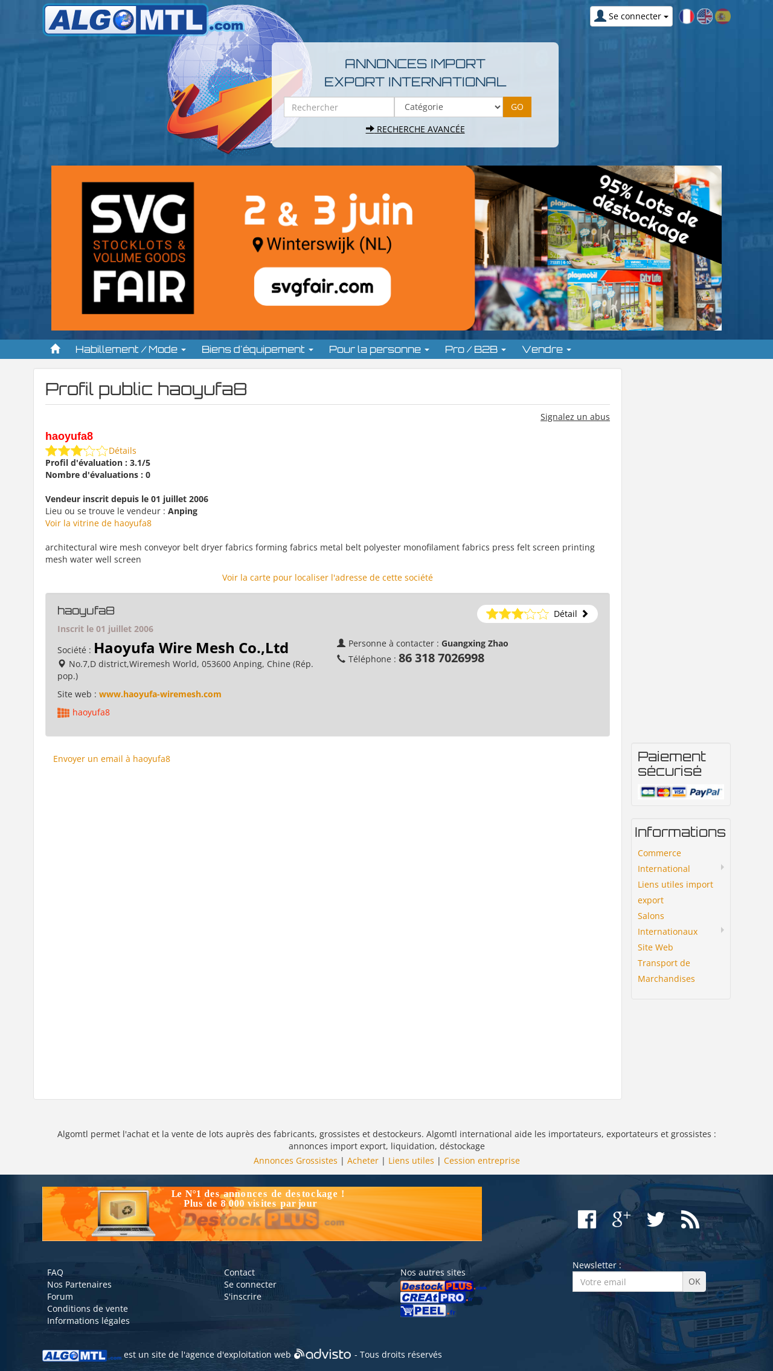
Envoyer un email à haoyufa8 (111, 758)
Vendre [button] (546, 349)
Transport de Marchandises (666, 970)
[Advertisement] (327, 931)
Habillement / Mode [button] (130, 349)
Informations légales (88, 1320)
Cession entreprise (482, 1160)
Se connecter (250, 1284)
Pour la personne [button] (379, 349)
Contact (239, 1272)
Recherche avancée (415, 129)
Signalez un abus (575, 416)
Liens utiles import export (675, 892)
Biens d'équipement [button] (257, 349)
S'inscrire (242, 1296)
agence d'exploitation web (238, 1355)
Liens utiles (411, 1160)
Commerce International (664, 860)
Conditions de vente (87, 1308)
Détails (122, 450)
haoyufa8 (91, 712)
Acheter (363, 1160)
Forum (60, 1296)
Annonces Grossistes (296, 1160)
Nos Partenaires (79, 1284)
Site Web (655, 947)
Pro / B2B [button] (475, 349)
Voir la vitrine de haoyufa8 (98, 523)
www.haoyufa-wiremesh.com (160, 694)
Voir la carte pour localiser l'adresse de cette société (327, 577)
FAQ (55, 1272)
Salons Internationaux (668, 923)
